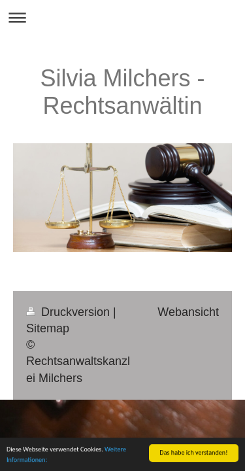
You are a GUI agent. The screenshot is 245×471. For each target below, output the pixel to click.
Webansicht (188, 312)
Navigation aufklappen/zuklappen (122, 17)
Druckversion (69, 312)
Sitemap (47, 328)
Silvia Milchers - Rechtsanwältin (122, 92)
